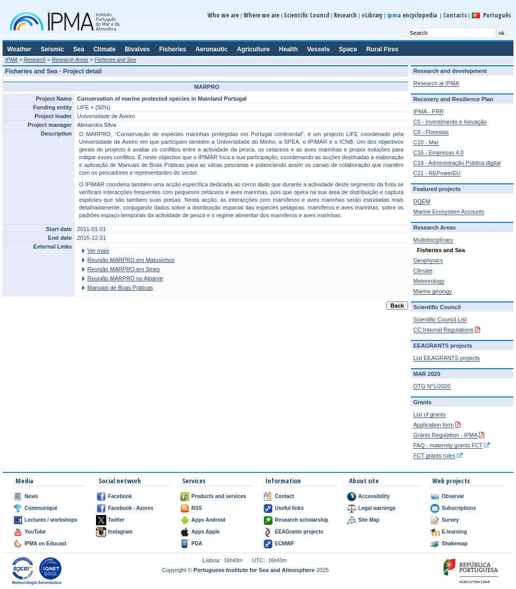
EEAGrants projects (299, 532)
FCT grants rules (434, 455)
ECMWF (284, 543)
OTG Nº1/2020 (432, 386)
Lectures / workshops (51, 520)
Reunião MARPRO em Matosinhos (131, 260)
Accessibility (374, 496)
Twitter (116, 520)
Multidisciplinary (433, 240)
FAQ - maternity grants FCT (448, 445)
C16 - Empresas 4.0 (438, 152)
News (31, 496)
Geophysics (428, 260)
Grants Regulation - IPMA (445, 435)
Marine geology (432, 291)
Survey (450, 520)
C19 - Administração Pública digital (457, 163)
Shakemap (454, 543)
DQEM (421, 201)
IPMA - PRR (428, 111)
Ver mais (98, 251)
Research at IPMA (436, 83)
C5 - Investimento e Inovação (450, 122)
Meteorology (429, 281)
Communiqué (41, 508)
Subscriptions (459, 508)
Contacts (455, 15)
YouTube (35, 532)
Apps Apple (206, 532)
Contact (284, 496)
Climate (422, 271)
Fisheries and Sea (115, 60)
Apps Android (208, 520)
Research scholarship (301, 520)
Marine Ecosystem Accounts (448, 211)
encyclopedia (412, 15)
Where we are (261, 15)
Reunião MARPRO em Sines (123, 269)
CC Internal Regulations (443, 330)
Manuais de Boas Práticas (120, 287)
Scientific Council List (440, 319)
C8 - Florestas (431, 132)
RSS (197, 508)
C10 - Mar (425, 142)
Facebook (120, 496)
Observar (453, 496)
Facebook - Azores (131, 508)
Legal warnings (377, 508)
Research (345, 15)
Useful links (289, 508)
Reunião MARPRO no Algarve (125, 278)
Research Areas (70, 60)
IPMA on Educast (45, 543)
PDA (197, 543)
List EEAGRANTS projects (446, 358)
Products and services (219, 496)
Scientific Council (306, 15)
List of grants (429, 414)
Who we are (223, 15)
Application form (433, 425)
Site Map (368, 520)
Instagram (120, 532)
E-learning (454, 532)
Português (497, 15)
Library (372, 15)
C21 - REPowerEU (437, 173)
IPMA (11, 60)
